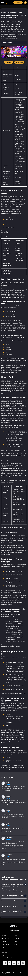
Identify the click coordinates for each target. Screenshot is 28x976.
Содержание (8, 42)
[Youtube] (14, 963)
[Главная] (4, 3)
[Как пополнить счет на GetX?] (14, 906)
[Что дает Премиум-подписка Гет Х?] (14, 912)
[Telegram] (5, 963)
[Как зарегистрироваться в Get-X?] (14, 884)
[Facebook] (9, 963)
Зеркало (3, 941)
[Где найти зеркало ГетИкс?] (14, 901)
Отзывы (16, 944)
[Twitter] (18, 963)
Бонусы (16, 938)
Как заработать (5, 938)
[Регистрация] (19, 62)
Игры (15, 935)
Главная (3, 935)
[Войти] (9, 62)
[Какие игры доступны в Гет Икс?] (14, 896)
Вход (2, 947)
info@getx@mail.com (7, 957)
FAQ (15, 941)
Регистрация (5, 944)
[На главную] (14, 926)
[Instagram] (23, 963)
